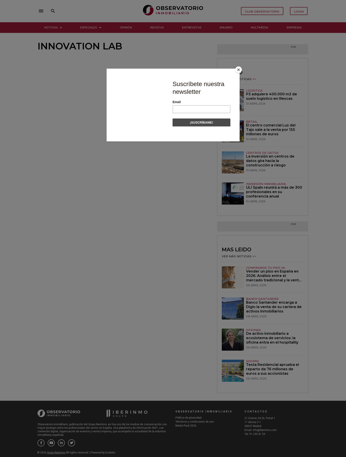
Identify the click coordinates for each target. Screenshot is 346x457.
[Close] (238, 69)
